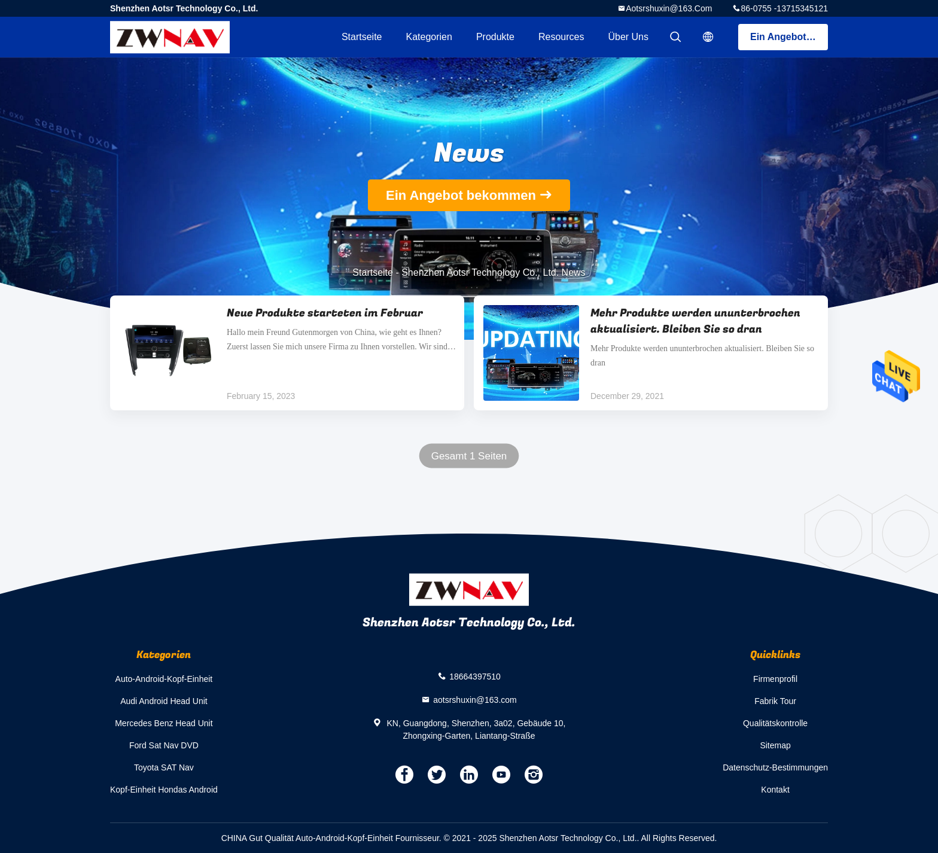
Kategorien (429, 37)
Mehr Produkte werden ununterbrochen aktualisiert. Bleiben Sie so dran (695, 321)
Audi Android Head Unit (164, 701)
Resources (561, 37)
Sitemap (775, 745)
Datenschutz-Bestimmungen (775, 767)
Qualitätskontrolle (775, 723)
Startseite (362, 37)
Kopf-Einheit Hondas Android (164, 789)
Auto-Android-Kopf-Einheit (164, 679)
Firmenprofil (775, 679)
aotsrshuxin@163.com (669, 8)
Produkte (495, 37)
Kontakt (775, 789)
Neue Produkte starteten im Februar (325, 313)
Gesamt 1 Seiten (469, 456)
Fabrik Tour (775, 701)
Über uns (628, 37)
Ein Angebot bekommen (789, 37)
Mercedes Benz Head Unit (163, 723)
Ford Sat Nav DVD (164, 745)
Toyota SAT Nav (164, 767)
